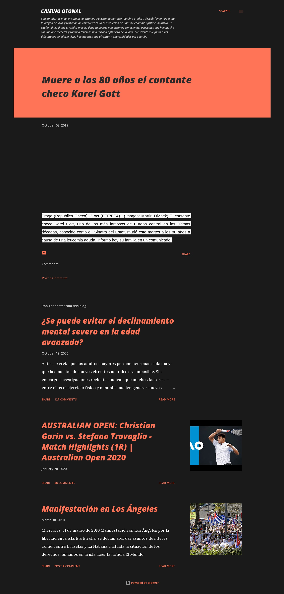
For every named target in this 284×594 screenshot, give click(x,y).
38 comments (64, 483)
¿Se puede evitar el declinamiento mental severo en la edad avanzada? (108, 331)
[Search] (224, 11)
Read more (167, 399)
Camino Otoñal (61, 11)
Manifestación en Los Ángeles (100, 508)
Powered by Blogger (142, 583)
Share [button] (185, 254)
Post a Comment (55, 278)
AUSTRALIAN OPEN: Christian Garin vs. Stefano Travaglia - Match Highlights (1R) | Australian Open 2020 (98, 441)
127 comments (65, 399)
